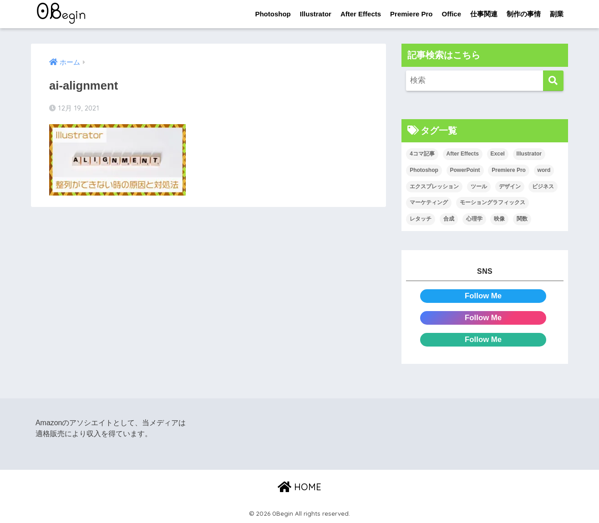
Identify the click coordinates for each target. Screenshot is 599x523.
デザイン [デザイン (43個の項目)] (510, 186)
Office (451, 14)
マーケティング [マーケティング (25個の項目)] (429, 202)
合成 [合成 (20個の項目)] (448, 219)
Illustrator (315, 14)
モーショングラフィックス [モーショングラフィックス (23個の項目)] (492, 202)
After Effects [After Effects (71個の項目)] (463, 154)
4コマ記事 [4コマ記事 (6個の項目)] (422, 154)
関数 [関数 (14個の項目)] (522, 219)
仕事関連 (483, 14)
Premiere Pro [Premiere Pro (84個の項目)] (509, 170)
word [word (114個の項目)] (544, 170)
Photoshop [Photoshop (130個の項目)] (424, 170)
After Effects (360, 14)
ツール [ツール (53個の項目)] (479, 186)
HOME (299, 487)
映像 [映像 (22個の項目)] (499, 219)
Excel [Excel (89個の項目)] (498, 154)
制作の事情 (524, 14)
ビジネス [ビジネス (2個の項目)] (543, 186)
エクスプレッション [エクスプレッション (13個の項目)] (434, 186)
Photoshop (272, 14)
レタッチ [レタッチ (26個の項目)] (420, 219)
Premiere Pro (411, 14)
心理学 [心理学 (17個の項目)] (474, 219)
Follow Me (483, 296)
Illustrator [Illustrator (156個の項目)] (529, 154)
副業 (556, 14)
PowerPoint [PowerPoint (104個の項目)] (465, 170)
